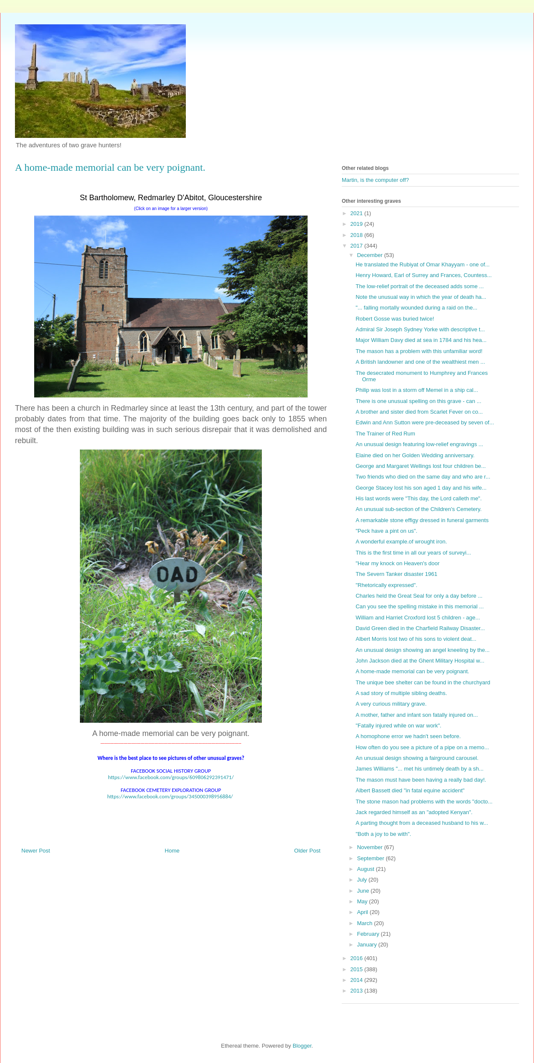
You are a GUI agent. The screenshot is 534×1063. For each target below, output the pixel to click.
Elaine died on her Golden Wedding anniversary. (414, 455)
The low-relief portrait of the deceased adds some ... (419, 286)
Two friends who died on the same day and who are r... (422, 476)
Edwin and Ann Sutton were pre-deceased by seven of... (424, 422)
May (363, 901)
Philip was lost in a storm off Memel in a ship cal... (416, 390)
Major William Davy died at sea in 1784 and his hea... (420, 340)
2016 (357, 958)
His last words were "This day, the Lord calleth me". (418, 498)
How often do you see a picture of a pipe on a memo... (422, 747)
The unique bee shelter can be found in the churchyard (422, 682)
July (363, 879)
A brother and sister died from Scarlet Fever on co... (419, 412)
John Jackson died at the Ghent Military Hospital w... (419, 660)
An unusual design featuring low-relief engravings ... (419, 444)
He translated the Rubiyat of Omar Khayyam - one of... (422, 264)
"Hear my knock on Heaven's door (397, 563)
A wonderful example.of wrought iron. (401, 541)
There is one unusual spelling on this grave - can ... (418, 401)
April (363, 912)
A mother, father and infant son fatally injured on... (416, 715)
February (369, 934)
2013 (357, 990)
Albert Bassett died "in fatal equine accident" (409, 790)
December (370, 255)
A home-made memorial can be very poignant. (412, 671)
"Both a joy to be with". (383, 834)
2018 (357, 235)
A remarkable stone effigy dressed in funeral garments (421, 520)
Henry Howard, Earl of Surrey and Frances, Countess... (423, 275)
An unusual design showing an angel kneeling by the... (422, 650)
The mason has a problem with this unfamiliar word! (418, 351)
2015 (357, 969)
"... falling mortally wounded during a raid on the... (416, 307)
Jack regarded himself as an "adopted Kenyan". (413, 812)
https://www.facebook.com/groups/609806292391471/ (171, 777)
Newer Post (35, 850)
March (365, 923)
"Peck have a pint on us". (386, 531)
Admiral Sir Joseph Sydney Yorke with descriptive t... (420, 329)
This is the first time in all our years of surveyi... (413, 552)
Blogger (302, 1046)
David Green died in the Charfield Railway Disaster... (420, 628)
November (370, 847)
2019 (357, 224)
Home (172, 850)
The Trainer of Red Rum (385, 433)
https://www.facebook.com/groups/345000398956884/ (170, 796)
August (366, 869)
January (367, 944)
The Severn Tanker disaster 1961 (396, 574)
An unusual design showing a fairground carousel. (416, 758)
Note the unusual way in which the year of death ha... (420, 297)
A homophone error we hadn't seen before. (408, 736)
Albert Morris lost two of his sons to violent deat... (415, 639)
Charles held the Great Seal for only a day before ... (418, 596)
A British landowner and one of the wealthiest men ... (420, 362)
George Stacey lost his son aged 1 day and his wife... (420, 488)
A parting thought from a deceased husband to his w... (421, 823)
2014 (357, 980)
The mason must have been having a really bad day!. (420, 780)
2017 (357, 245)
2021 (357, 213)
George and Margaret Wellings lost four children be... (420, 466)
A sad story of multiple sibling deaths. (401, 693)
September (371, 858)
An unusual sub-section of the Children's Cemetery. (418, 509)
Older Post (307, 850)
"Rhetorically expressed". (386, 585)
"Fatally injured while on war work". (398, 725)
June (364, 891)
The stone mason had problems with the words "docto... (423, 801)
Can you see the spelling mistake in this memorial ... (419, 606)
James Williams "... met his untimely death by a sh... (419, 768)
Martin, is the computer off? (375, 180)
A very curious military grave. (390, 704)
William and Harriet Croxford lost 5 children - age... (417, 617)
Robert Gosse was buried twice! (394, 318)
